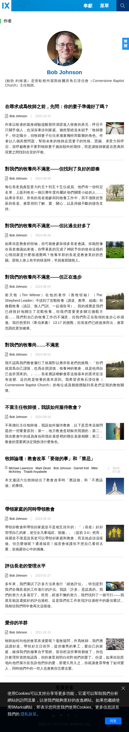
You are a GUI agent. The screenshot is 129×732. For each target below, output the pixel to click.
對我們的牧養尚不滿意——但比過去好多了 (48, 225)
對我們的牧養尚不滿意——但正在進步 (43, 277)
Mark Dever (43, 468)
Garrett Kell (81, 468)
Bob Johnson (18, 116)
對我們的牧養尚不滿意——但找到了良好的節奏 (52, 168)
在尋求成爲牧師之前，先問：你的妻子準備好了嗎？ (57, 106)
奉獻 (87, 5)
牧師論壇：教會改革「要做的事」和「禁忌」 (50, 458)
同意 (113, 721)
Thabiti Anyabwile (35, 471)
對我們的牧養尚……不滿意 (32, 345)
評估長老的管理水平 (25, 566)
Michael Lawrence (21, 468)
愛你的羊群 (16, 622)
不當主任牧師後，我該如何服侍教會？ (43, 407)
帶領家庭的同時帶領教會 (30, 509)
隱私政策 (29, 714)
